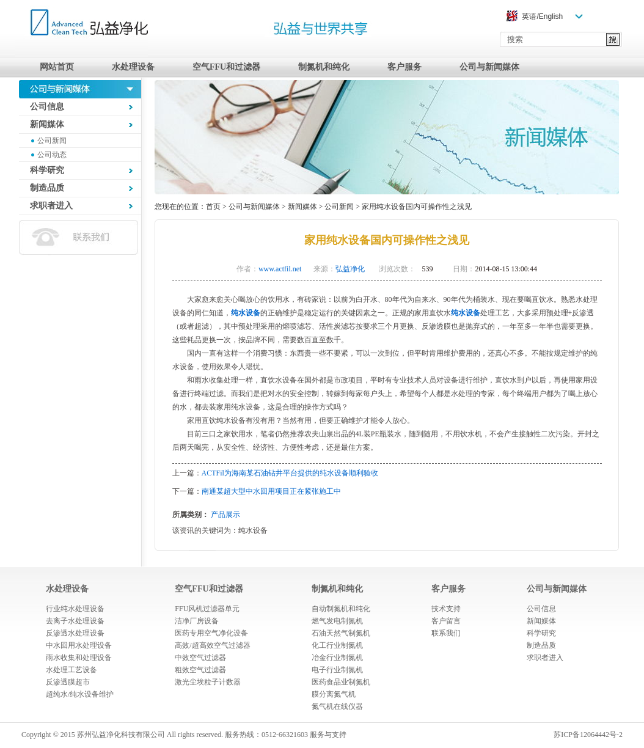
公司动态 (52, 154)
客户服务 (404, 67)
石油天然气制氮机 (341, 633)
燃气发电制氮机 (337, 621)
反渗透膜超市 (68, 682)
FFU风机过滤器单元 (207, 608)
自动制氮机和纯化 (341, 608)
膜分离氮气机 (334, 694)
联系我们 (446, 633)
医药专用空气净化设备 (211, 633)
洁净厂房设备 (197, 621)
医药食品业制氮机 (341, 682)
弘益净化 (350, 269)
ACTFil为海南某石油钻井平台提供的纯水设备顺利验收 (290, 473)
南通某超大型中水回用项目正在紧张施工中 (271, 491)
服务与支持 (328, 734)
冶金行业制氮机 (337, 657)
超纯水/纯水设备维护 (80, 694)
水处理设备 (133, 67)
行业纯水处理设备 (75, 608)
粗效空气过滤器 (200, 670)
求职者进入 (545, 657)
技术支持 (446, 608)
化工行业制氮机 (337, 645)
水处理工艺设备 (71, 670)
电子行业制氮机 (337, 670)
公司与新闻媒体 (489, 67)
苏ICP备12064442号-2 (588, 734)
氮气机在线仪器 (337, 706)
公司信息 (541, 608)
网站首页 (57, 67)
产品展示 (225, 514)
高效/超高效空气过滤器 (212, 645)
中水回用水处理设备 (79, 645)
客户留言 (446, 621)
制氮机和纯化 (323, 67)
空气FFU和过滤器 (226, 67)
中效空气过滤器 (200, 657)
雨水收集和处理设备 (79, 657)
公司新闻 (52, 140)
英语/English (542, 16)
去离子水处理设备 (75, 621)
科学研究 (541, 633)
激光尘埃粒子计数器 (208, 682)
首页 (213, 206)
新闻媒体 (302, 206)
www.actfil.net (280, 269)
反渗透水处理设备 (75, 633)
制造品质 (541, 645)
